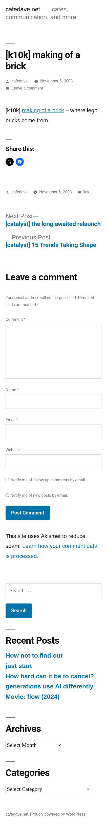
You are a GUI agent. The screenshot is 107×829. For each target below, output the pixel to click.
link (86, 192)
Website (13, 449)
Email (12, 419)
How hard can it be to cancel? (50, 676)
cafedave (20, 81)
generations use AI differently (49, 686)
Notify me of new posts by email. (39, 495)
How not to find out (34, 655)
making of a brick (43, 110)
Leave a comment (27, 88)
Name (12, 389)
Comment (15, 319)
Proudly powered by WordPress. (58, 814)
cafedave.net (23, 9)
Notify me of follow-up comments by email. (48, 480)
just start (19, 665)
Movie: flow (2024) (32, 696)
